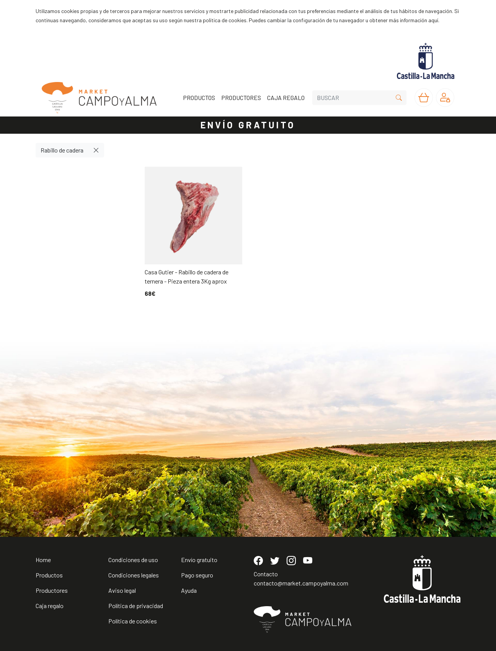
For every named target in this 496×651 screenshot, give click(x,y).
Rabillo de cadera (62, 150)
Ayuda (189, 590)
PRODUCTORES (241, 97)
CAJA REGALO (286, 97)
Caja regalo (50, 605)
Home (43, 559)
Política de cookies (132, 621)
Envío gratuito (199, 559)
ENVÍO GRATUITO (248, 124)
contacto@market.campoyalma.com (301, 583)
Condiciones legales (133, 575)
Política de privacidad (135, 605)
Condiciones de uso (133, 559)
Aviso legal (122, 590)
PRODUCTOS (199, 97)
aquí (433, 20)
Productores (52, 590)
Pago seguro (197, 575)
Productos (49, 575)
